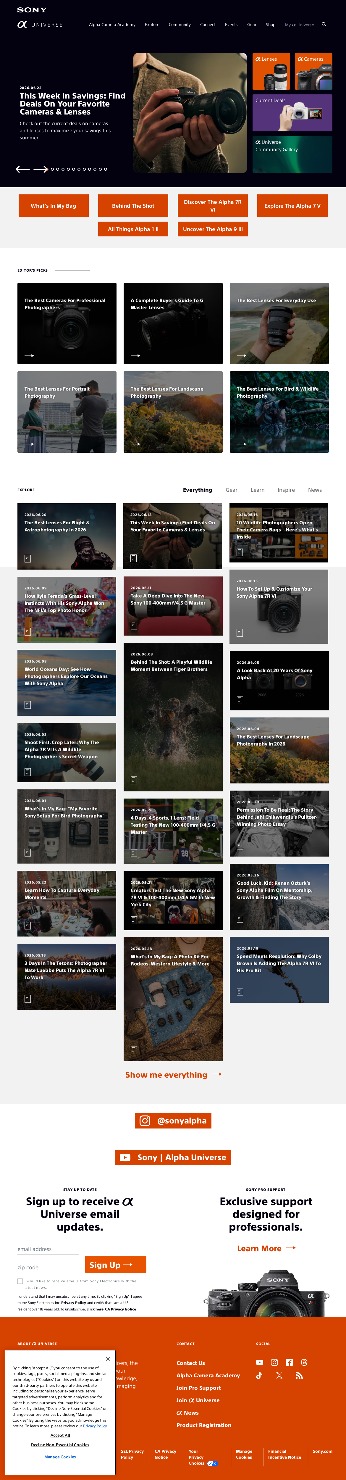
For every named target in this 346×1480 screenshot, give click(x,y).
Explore (152, 24)
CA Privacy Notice (120, 1309)
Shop (271, 24)
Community (180, 24)
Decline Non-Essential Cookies (60, 1444)
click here (95, 1309)
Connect (208, 24)
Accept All (60, 1435)
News (188, 1412)
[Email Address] (48, 1249)
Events (231, 24)
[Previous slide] (23, 169)
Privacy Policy (73, 1302)
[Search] (324, 24)
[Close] (107, 1358)
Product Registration (204, 1424)
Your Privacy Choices (203, 1457)
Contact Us (191, 1362)
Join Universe (198, 1400)
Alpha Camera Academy (112, 24)
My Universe (299, 24)
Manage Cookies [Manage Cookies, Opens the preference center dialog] (60, 1456)
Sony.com (322, 1451)
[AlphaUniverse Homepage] (39, 24)
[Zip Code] (48, 1267)
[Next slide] (40, 169)
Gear (251, 24)
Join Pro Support (199, 1387)
